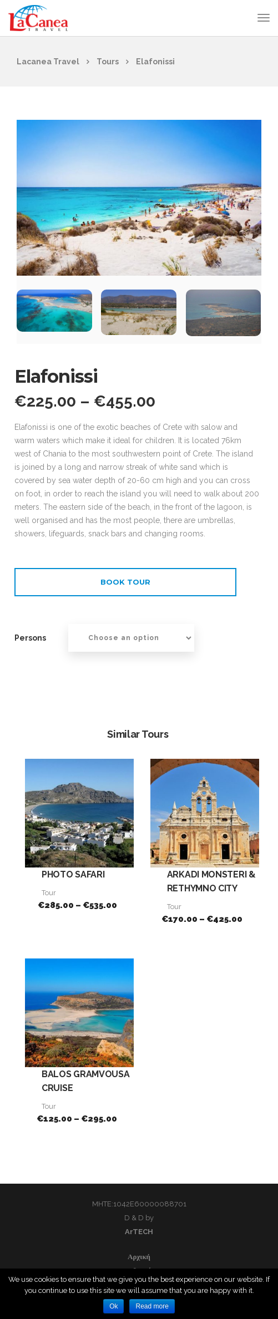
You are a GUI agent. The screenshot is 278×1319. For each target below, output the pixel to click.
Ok (113, 1306)
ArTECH (139, 1231)
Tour (49, 893)
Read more (151, 1306)
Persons (30, 637)
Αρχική (139, 1256)
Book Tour (125, 581)
